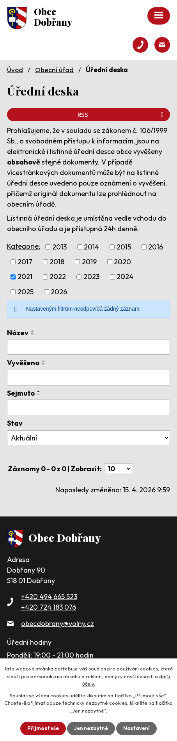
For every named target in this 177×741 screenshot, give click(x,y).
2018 (57, 261)
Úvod (15, 69)
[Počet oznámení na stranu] (118, 468)
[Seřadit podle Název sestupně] (32, 334)
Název (17, 332)
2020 (122, 261)
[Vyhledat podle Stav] (88, 437)
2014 (91, 246)
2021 (25, 276)
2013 (59, 246)
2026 (59, 291)
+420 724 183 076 (48, 607)
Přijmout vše (43, 728)
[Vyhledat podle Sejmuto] (88, 407)
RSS (122, 114)
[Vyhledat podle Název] (88, 347)
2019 (89, 261)
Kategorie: (23, 246)
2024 (125, 276)
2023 (91, 276)
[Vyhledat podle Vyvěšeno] (88, 378)
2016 (155, 246)
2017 (25, 261)
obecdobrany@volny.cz (57, 623)
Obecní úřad (54, 69)
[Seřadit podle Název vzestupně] (32, 330)
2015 (124, 246)
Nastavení (136, 728)
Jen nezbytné (91, 728)
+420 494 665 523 (49, 596)
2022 (58, 276)
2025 (26, 291)
